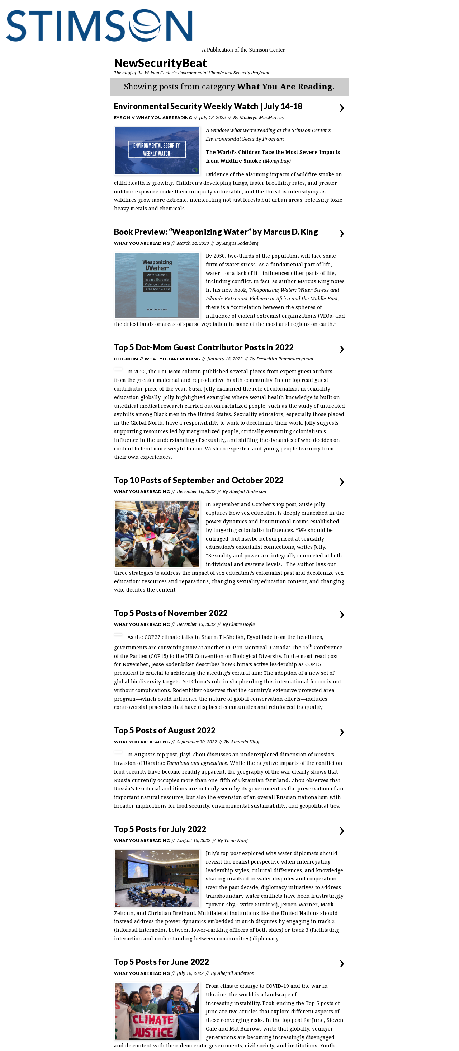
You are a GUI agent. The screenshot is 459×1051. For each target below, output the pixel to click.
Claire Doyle (242, 624)
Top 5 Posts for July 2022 (160, 829)
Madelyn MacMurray (262, 117)
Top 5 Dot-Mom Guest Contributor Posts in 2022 (204, 347)
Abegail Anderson (247, 491)
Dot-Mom (126, 358)
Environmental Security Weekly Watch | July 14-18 (208, 106)
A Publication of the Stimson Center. (244, 50)
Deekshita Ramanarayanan (284, 358)
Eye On (122, 117)
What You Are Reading (164, 117)
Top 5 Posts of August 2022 (165, 730)
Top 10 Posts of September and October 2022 (199, 480)
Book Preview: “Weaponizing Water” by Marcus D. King (216, 232)
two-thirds (241, 256)
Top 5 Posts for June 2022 (161, 962)
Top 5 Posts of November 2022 (171, 613)
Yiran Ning (235, 840)
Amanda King (245, 741)
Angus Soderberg (241, 243)
